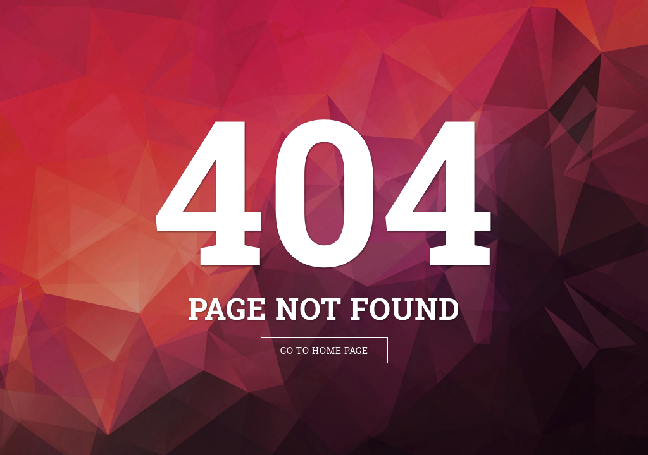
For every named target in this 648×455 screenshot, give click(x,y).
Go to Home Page (324, 350)
